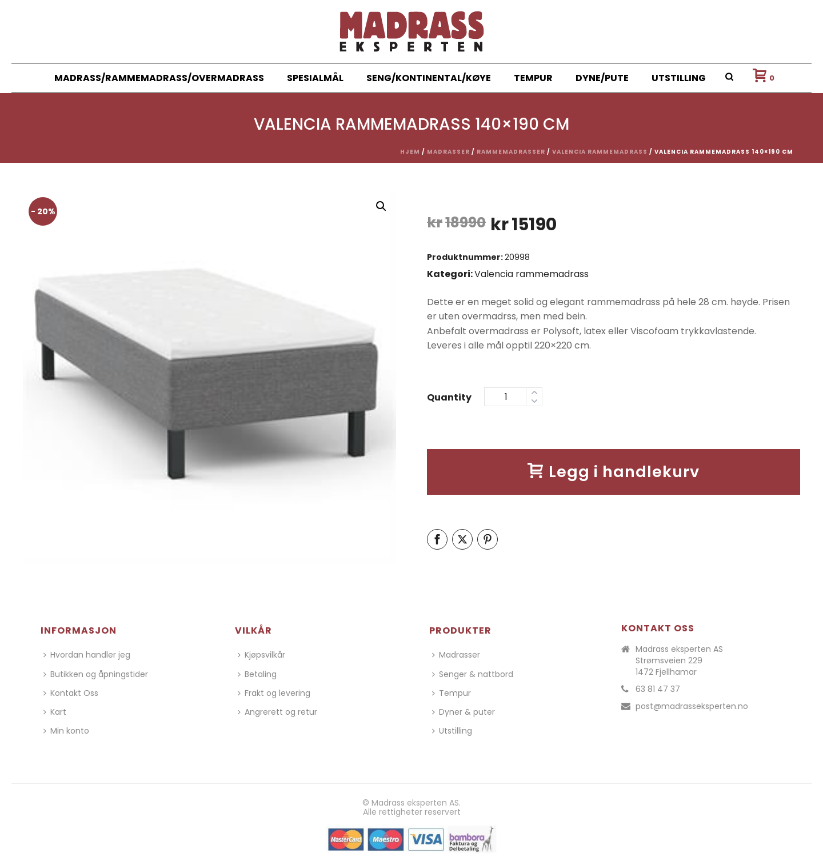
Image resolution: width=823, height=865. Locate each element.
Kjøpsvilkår (261, 654)
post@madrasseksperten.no (692, 706)
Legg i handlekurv (614, 471)
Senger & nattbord (472, 674)
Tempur (533, 78)
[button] (381, 206)
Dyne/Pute (602, 78)
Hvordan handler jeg (86, 654)
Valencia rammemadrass (600, 151)
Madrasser (448, 151)
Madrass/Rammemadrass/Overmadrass (159, 78)
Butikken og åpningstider (95, 674)
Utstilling (679, 78)
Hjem (410, 151)
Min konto (66, 730)
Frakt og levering (274, 693)
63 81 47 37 (658, 689)
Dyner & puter (463, 712)
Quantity (449, 397)
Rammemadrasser (511, 151)
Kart (54, 712)
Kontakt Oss (70, 693)
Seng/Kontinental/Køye (428, 78)
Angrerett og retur (277, 712)
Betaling (257, 674)
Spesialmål (315, 78)
